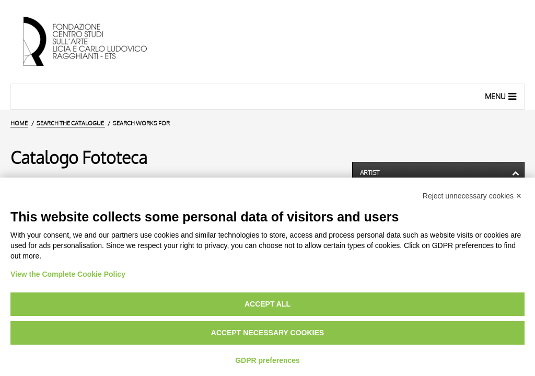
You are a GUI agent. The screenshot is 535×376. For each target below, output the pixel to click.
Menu (502, 96)
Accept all (267, 304)
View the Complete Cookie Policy (67, 274)
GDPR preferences (267, 360)
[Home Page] (94, 42)
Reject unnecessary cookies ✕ (472, 196)
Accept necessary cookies (267, 332)
